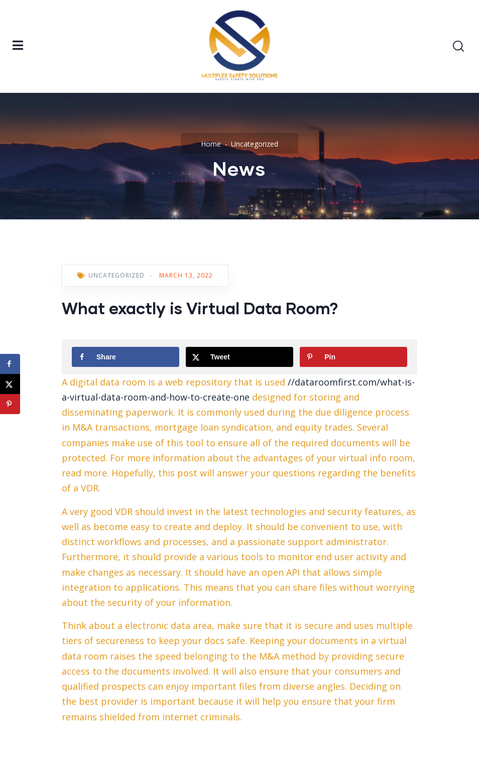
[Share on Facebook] (125, 357)
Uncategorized (254, 144)
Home (211, 144)
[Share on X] (239, 357)
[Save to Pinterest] (353, 357)
